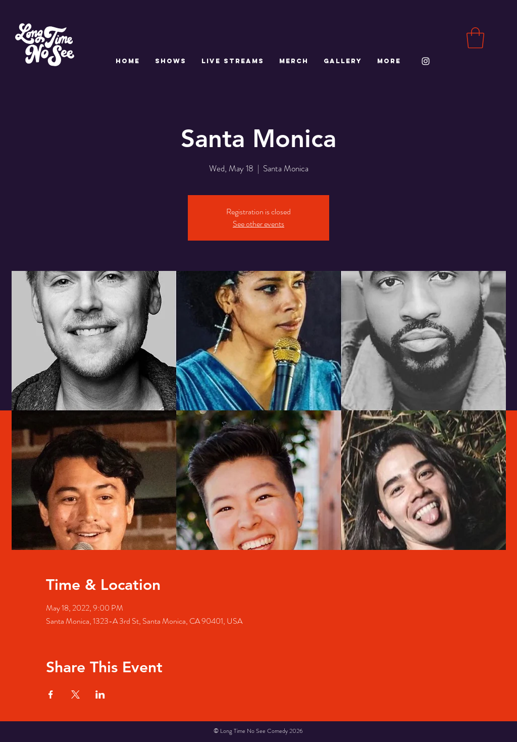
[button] (475, 38)
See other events (258, 223)
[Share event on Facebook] (51, 694)
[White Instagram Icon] (426, 61)
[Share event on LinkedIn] (100, 694)
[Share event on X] (75, 694)
